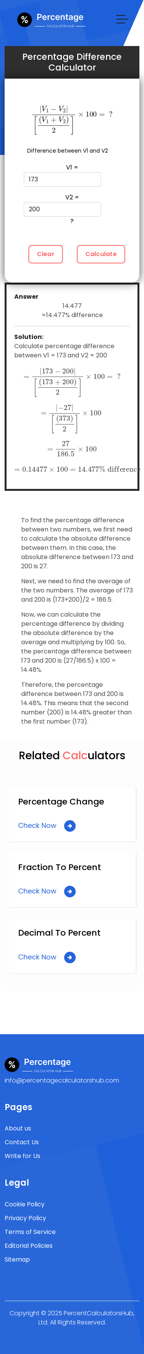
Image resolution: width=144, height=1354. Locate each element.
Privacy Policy (25, 1218)
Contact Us (22, 1142)
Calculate (101, 254)
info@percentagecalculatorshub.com (62, 1080)
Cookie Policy (25, 1204)
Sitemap (17, 1259)
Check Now (47, 826)
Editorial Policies (29, 1245)
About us (18, 1128)
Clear (46, 254)
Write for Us (22, 1156)
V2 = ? (62, 209)
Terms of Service (30, 1231)
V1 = (62, 175)
